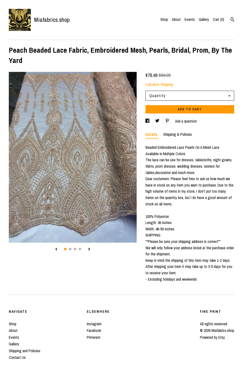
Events (190, 19)
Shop (164, 19)
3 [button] (75, 249)
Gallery (204, 19)
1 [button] (65, 249)
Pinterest (93, 337)
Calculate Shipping (159, 84)
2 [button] (70, 249)
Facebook (94, 330)
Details (151, 134)
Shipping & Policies (177, 134)
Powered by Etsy (212, 337)
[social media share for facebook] (147, 121)
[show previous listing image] (56, 249)
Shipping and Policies (24, 350)
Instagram (94, 323)
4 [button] (80, 249)
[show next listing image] (89, 249)
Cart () (218, 19)
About (176, 19)
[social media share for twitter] (157, 121)
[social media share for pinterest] (167, 121)
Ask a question (186, 121)
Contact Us (17, 357)
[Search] (232, 20)
